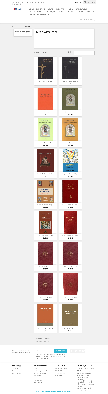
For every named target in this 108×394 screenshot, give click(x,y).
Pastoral (70, 12)
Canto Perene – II (45, 143)
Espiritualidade (81, 9)
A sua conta (60, 366)
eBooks (32, 14)
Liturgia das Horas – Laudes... (45, 235)
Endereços (58, 375)
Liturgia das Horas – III (70, 266)
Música (70, 9)
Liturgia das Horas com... (45, 81)
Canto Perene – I (70, 143)
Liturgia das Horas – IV (45, 266)
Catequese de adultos (85, 12)
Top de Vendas (16, 373)
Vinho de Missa (43, 14)
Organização (37, 375)
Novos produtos (17, 371)
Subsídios (61, 12)
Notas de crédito (60, 373)
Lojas (35, 385)
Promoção (15, 368)
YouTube (80, 351)
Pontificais (40, 9)
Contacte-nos (38, 380)
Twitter (76, 351)
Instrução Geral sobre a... (45, 112)
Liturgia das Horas (36, 12)
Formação (50, 12)
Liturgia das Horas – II (45, 297)
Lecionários (60, 9)
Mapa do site (38, 382)
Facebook (72, 351)
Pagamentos (37, 378)
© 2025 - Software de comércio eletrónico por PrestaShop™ (54, 392)
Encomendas (59, 370)
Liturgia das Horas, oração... (45, 328)
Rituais (50, 9)
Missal (31, 9)
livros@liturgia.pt (83, 390)
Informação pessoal (61, 368)
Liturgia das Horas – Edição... (70, 174)
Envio (35, 368)
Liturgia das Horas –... (70, 328)
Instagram (83, 351)
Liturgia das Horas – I (70, 297)
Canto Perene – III (70, 112)
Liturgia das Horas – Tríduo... (45, 174)
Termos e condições (40, 373)
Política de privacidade (40, 371)
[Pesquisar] (84, 19)
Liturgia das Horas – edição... (70, 235)
